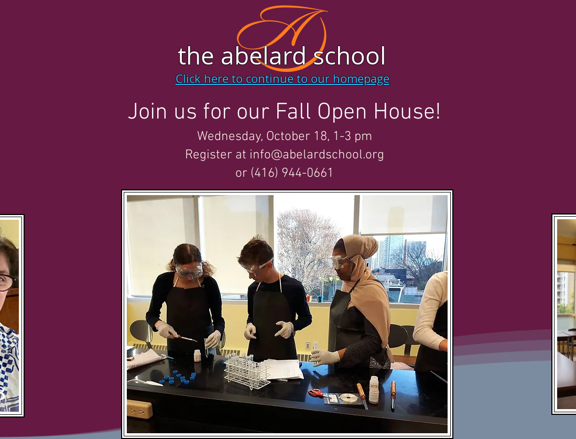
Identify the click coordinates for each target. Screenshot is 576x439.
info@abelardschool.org (316, 155)
